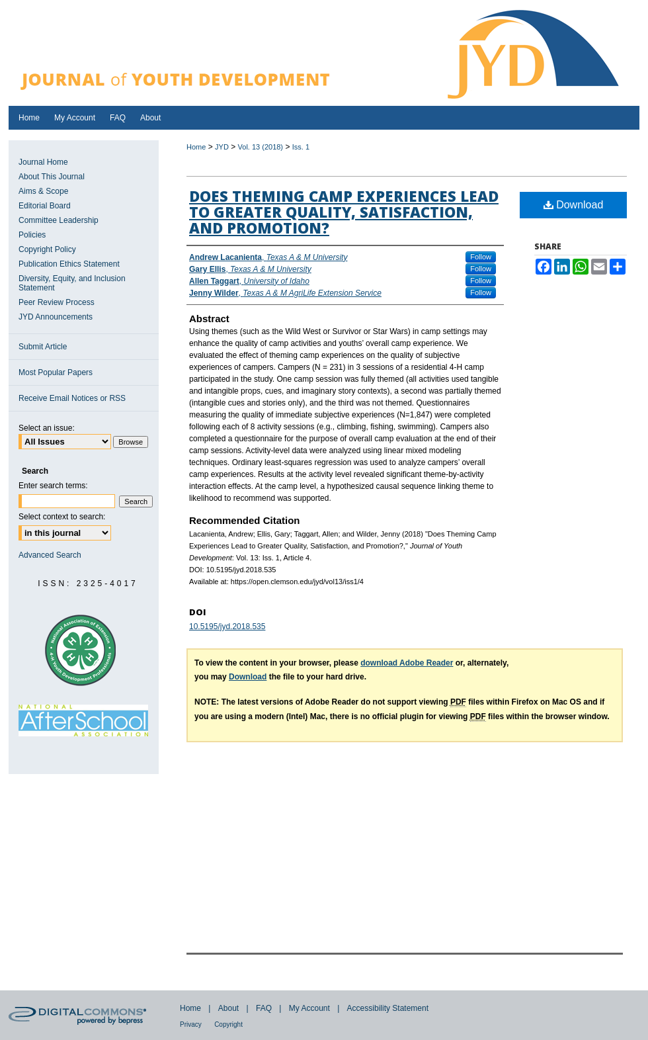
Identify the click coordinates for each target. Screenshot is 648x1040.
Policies (32, 234)
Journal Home (43, 162)
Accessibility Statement (387, 1008)
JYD (222, 147)
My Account (309, 1008)
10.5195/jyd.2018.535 (227, 626)
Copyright (228, 1024)
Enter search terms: (53, 485)
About (228, 1008)
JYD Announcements (56, 317)
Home (196, 147)
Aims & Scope (43, 191)
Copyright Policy (47, 249)
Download (574, 204)
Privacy (191, 1024)
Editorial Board (45, 205)
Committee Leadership (59, 220)
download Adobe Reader (406, 663)
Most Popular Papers (56, 372)
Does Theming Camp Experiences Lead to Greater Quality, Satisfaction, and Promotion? (344, 212)
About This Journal (52, 176)
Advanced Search (50, 555)
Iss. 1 (300, 147)
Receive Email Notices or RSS (72, 398)
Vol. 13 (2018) (261, 147)
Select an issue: (47, 428)
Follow (480, 257)
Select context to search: (62, 516)
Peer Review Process (57, 302)
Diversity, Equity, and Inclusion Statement (72, 283)
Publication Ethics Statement (69, 264)
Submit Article (43, 346)
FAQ (264, 1008)
